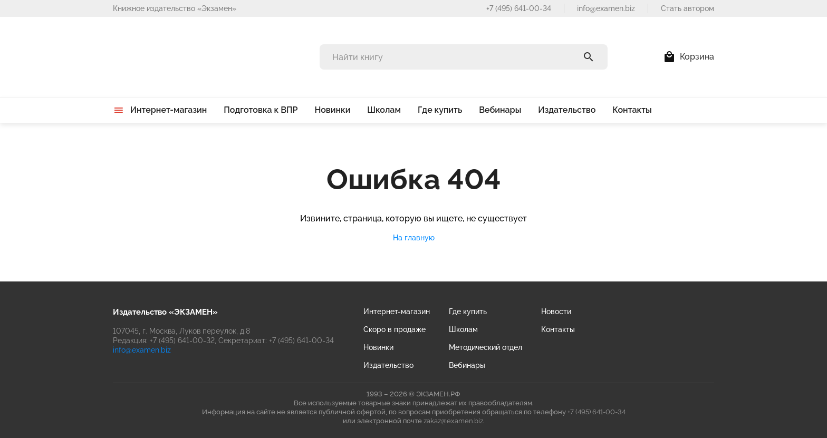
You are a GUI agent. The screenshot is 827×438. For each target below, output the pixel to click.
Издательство (388, 365)
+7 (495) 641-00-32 (182, 340)
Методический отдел (485, 347)
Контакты (558, 329)
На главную (414, 237)
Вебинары (467, 365)
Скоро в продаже (394, 329)
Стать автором (687, 8)
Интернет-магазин (396, 311)
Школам (463, 329)
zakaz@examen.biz (453, 421)
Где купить (468, 311)
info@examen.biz (606, 8)
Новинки (378, 347)
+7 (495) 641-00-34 (518, 8)
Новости (556, 311)
